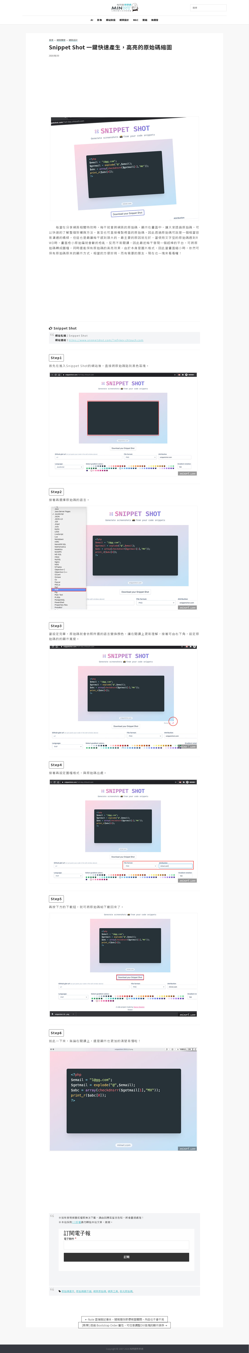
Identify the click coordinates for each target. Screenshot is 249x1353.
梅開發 (154, 20)
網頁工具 (113, 1291)
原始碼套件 (68, 1291)
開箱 (144, 20)
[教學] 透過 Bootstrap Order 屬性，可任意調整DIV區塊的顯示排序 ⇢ (124, 1325)
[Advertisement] (124, 84)
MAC (136, 20)
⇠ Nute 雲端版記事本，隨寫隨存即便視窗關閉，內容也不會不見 (124, 1319)
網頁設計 (124, 20)
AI (92, 20)
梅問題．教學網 (124, 7)
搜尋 (195, 7)
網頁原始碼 (99, 1291)
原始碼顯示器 (84, 1291)
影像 (99, 20)
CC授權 (76, 1222)
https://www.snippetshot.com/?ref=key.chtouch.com (106, 340)
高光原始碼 (126, 1291)
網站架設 (110, 20)
